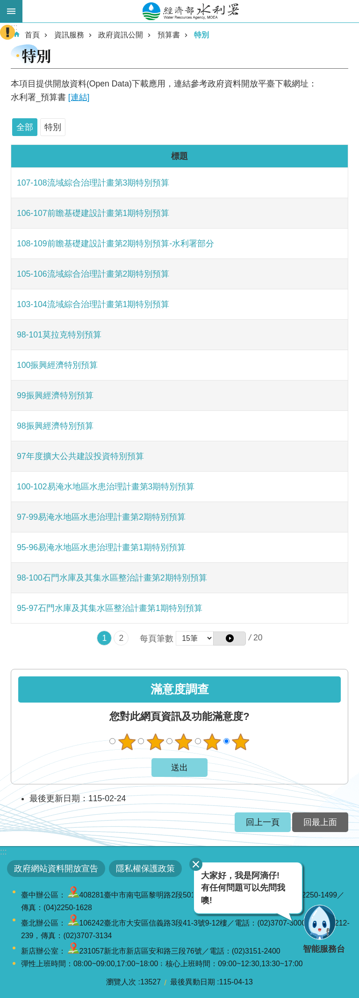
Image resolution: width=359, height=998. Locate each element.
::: (3, 851)
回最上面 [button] (320, 822)
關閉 (195, 864)
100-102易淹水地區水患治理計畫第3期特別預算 (105, 486)
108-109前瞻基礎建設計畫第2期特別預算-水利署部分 (115, 243)
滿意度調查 (180, 689)
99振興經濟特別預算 (55, 395)
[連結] (79, 97)
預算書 (169, 35)
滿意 (212, 742)
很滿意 (241, 742)
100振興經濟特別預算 (57, 365)
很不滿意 (127, 742)
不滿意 (155, 742)
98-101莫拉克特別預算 (59, 334)
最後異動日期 (192, 982)
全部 (24, 127)
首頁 (32, 35)
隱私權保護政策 (145, 868)
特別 (201, 35)
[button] (229, 639)
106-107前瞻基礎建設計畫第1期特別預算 (93, 213)
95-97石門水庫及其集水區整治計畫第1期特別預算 (109, 608)
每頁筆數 (156, 638)
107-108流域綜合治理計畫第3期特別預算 (93, 182)
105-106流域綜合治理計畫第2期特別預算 (93, 274)
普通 (184, 742)
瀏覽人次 (121, 982)
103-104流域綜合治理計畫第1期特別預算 (93, 304)
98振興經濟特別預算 (55, 426)
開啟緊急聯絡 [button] (7, 32)
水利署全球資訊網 (190, 11)
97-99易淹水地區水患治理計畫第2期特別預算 (101, 517)
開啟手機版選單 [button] (11, 11)
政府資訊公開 (120, 35)
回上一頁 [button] (263, 822)
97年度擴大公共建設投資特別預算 (80, 456)
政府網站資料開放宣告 (56, 868)
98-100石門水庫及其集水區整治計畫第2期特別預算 (112, 577)
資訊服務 (69, 35)
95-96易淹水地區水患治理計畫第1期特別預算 (101, 547)
